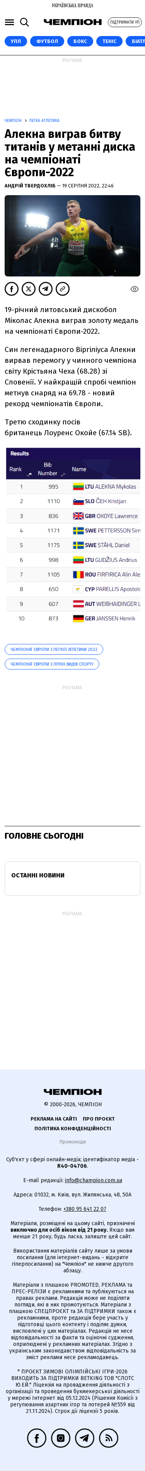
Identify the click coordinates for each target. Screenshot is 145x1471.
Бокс (80, 41)
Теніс (109, 41)
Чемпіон (14, 120)
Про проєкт (99, 1119)
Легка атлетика (44, 120)
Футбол (47, 41)
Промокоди (72, 1142)
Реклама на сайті (54, 1119)
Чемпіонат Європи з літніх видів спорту (52, 664)
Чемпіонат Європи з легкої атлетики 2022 (53, 649)
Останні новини (38, 875)
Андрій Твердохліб (31, 186)
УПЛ (16, 41)
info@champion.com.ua (93, 1180)
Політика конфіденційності (72, 1128)
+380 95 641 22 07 (84, 1209)
